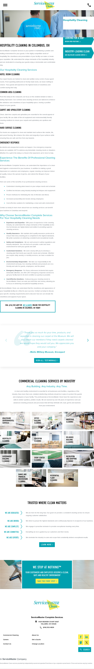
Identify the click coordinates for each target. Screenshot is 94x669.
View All (47, 360)
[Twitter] (86, 642)
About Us (35, 635)
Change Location (38, 644)
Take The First (47, 581)
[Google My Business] (80, 642)
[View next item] (87, 340)
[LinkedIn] (86, 636)
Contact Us (7, 644)
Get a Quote (36, 640)
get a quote (27, 305)
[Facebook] (80, 636)
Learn (47, 544)
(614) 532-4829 (47, 627)
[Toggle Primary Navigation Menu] (5, 5)
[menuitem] (79, 25)
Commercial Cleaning (11, 635)
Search (85, 649)
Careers (6, 640)
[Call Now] (89, 5)
